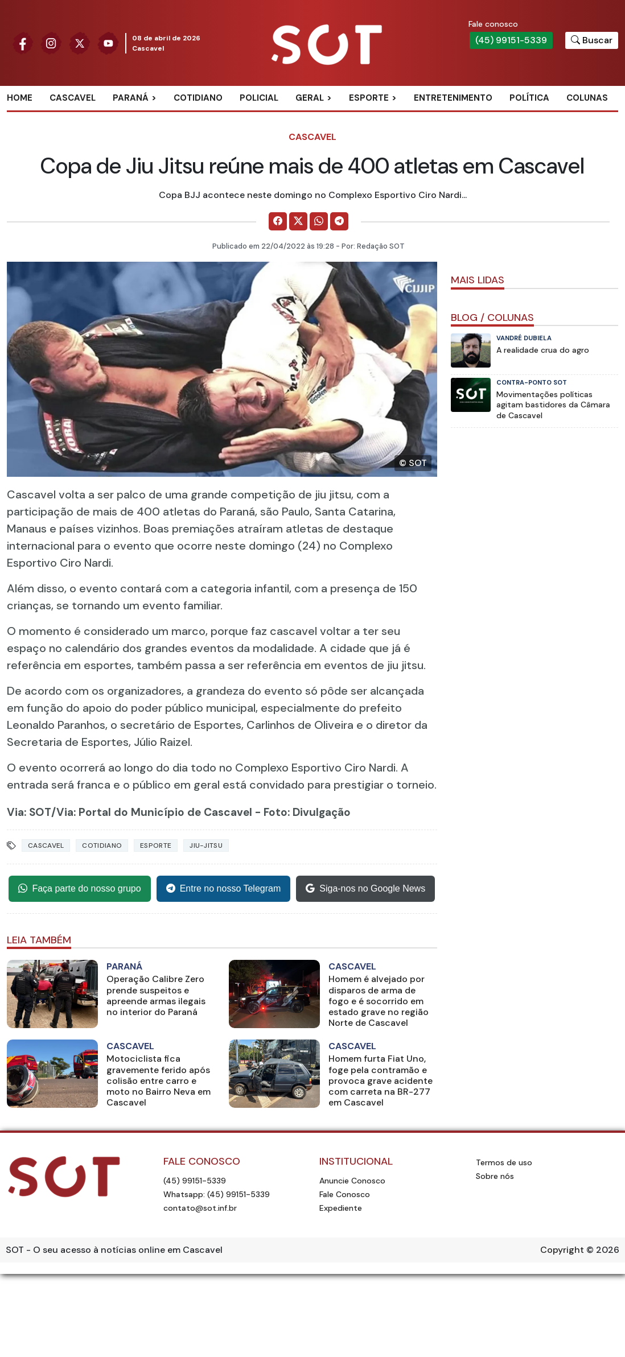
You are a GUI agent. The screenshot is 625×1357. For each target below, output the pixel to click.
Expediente (340, 1208)
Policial (259, 98)
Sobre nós (495, 1176)
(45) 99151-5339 (511, 40)
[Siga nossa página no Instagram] (51, 42)
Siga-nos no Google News (365, 889)
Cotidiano (198, 98)
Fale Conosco (344, 1194)
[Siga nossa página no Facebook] (22, 42)
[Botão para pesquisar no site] (591, 40)
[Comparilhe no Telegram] (339, 221)
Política (529, 98)
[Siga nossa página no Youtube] (108, 42)
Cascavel (73, 98)
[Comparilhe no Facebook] (278, 221)
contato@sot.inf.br (200, 1208)
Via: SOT (29, 812)
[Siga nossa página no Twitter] (79, 42)
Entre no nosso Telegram (223, 889)
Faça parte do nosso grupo (79, 889)
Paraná (131, 98)
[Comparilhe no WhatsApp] (319, 221)
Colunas (587, 98)
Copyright (562, 1250)
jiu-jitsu (206, 845)
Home (19, 98)
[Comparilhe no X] (298, 221)
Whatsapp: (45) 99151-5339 (216, 1194)
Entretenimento (453, 98)
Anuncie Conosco (352, 1180)
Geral (309, 98)
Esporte (369, 98)
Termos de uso (504, 1162)
